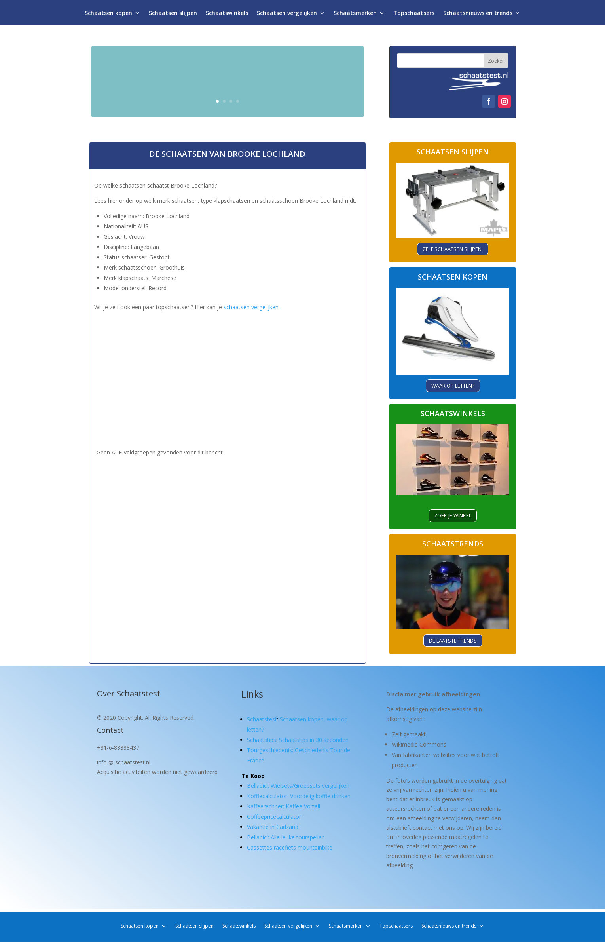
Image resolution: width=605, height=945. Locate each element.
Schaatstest (262, 719)
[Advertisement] (227, 368)
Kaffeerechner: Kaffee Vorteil (283, 806)
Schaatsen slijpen (173, 15)
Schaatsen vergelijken (287, 15)
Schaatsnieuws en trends (477, 15)
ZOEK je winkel (452, 515)
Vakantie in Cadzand (272, 827)
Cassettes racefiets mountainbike (289, 847)
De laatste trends (453, 640)
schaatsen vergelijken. (252, 307)
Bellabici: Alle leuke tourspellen (286, 837)
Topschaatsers (413, 15)
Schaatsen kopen (108, 15)
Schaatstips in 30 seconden (314, 739)
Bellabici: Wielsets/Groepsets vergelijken (298, 785)
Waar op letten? (452, 385)
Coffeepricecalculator (274, 816)
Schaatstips (261, 739)
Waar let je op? (310, 97)
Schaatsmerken (355, 15)
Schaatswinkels (227, 15)
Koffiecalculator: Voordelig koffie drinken (299, 796)
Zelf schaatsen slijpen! (453, 249)
